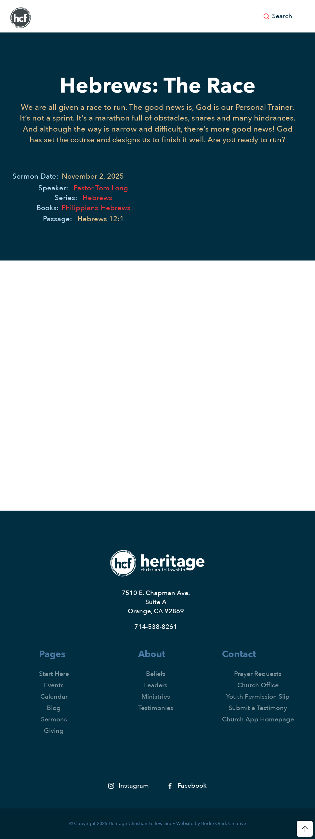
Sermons (54, 719)
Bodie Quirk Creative (223, 823)
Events (54, 685)
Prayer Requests (258, 673)
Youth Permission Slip (258, 696)
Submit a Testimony (258, 708)
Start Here (54, 673)
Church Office (258, 685)
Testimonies (155, 708)
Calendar (54, 696)
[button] (303, 16)
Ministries (155, 696)
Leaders (155, 685)
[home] (20, 17)
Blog (54, 708)
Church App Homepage (258, 719)
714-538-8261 (155, 626)
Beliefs (155, 673)
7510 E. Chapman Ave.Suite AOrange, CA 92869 (156, 602)
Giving (54, 730)
